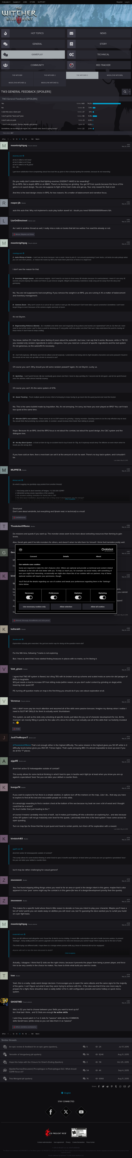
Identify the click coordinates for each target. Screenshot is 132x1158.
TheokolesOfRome (21, 526)
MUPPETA (17, 470)
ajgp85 (15, 761)
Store (32, 2)
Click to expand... (70, 499)
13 (16, 139)
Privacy (68, 1142)
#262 (125, 203)
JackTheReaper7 (20, 737)
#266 (125, 526)
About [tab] (98, 556)
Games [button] (16, 2)
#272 (125, 737)
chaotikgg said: (18, 253)
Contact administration (44, 1142)
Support (41, 2)
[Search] (125, 92)
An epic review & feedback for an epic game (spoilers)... (34, 1046)
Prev (4, 139)
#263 (125, 221)
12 (13, 139)
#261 (125, 145)
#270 (125, 669)
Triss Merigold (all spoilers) (21, 1078)
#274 (125, 787)
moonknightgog (20, 145)
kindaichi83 (18, 838)
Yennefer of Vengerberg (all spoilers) (26, 1054)
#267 (125, 552)
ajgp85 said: (17, 849)
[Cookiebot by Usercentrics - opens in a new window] (103, 549)
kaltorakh (16, 629)
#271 (125, 701)
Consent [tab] (33, 556)
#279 (125, 975)
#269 (125, 629)
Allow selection (66, 607)
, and (26, 234)
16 (26, 139)
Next (37, 139)
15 (23, 139)
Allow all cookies (98, 607)
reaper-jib (17, 203)
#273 (125, 761)
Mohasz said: (18, 480)
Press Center (90, 1142)
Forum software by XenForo (66, 1156)
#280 (125, 1002)
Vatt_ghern (17, 669)
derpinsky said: (18, 156)
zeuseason (17, 880)
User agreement (59, 1142)
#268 (125, 576)
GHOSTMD (17, 1002)
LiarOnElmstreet (20, 220)
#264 (125, 243)
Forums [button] (5, 2)
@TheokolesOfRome (23, 745)
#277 (125, 900)
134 (32, 139)
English (66, 1093)
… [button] (10, 139)
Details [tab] (66, 556)
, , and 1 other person (34, 620)
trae (14, 975)
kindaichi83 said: (19, 934)
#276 (125, 880)
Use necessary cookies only (34, 607)
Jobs (25, 2)
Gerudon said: (18, 639)
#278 (125, 924)
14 (19, 139)
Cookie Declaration (78, 1142)
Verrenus (16, 701)
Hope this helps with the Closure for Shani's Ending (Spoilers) (37, 1062)
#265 (125, 470)
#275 (125, 839)
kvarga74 (16, 787)
